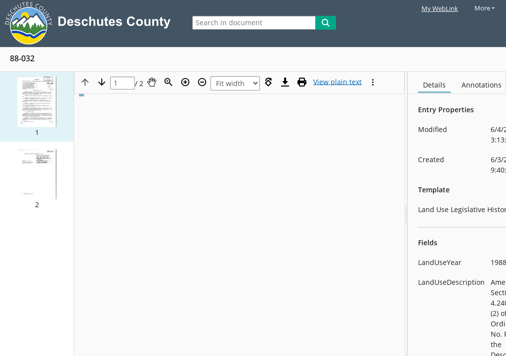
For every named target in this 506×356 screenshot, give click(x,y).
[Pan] (151, 82)
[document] (457, 214)
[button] (37, 107)
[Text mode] (337, 82)
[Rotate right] (268, 82)
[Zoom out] (202, 82)
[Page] (122, 83)
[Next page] (101, 82)
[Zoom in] (185, 82)
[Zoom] (168, 82)
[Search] (325, 23)
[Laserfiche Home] (90, 23)
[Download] (285, 82)
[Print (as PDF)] (302, 82)
